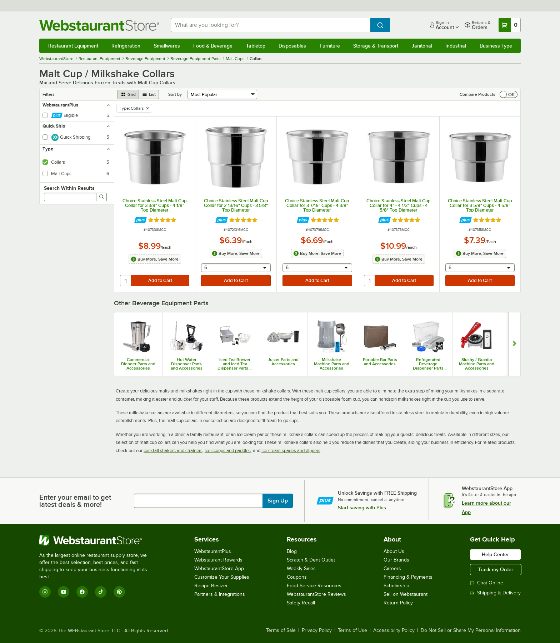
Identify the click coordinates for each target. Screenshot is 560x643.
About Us (394, 551)
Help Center (495, 554)
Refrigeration (125, 46)
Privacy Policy (317, 630)
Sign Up (278, 501)
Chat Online (486, 582)
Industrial (455, 46)
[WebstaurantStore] (98, 540)
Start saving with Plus (362, 507)
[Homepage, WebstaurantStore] (99, 25)
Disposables (292, 46)
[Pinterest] (119, 592)
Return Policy (398, 602)
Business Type (496, 46)
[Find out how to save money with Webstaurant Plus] (140, 220)
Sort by (175, 94)
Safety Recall (301, 602)
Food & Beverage (212, 46)
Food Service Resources (314, 585)
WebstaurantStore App (219, 568)
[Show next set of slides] (514, 344)
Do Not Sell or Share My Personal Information (471, 630)
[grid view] (128, 94)
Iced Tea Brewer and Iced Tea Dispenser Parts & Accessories (235, 363)
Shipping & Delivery (495, 592)
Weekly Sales (301, 568)
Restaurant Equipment (73, 46)
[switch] (509, 94)
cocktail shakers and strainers (173, 450)
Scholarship (396, 585)
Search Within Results (69, 188)
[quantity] (126, 280)
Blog (292, 551)
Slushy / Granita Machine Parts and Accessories (476, 363)
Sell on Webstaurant (406, 594)
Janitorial (422, 46)
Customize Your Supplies (221, 577)
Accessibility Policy (394, 630)
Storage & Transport (375, 46)
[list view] (149, 94)
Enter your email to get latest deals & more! (75, 501)
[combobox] (271, 25)
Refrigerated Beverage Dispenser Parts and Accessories (428, 363)
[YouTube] (63, 592)
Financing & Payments (408, 577)
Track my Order (495, 569)
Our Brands (396, 560)
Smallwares (167, 46)
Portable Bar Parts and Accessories (380, 361)
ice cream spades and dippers (290, 450)
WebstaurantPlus (212, 551)
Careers (392, 568)
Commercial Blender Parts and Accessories (138, 363)
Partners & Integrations (219, 594)
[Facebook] (82, 592)
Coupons (297, 577)
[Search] (101, 197)
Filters (48, 94)
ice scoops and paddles (228, 450)
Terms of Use (352, 630)
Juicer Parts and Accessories (283, 361)
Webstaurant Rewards (218, 560)
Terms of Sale (281, 630)
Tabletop (255, 46)
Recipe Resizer (211, 585)
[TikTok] (100, 592)
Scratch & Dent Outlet (311, 560)
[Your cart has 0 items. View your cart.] (510, 25)
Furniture (330, 46)
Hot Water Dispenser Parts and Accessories (186, 363)
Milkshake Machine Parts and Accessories (331, 363)
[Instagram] (45, 592)
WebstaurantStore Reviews (316, 594)
